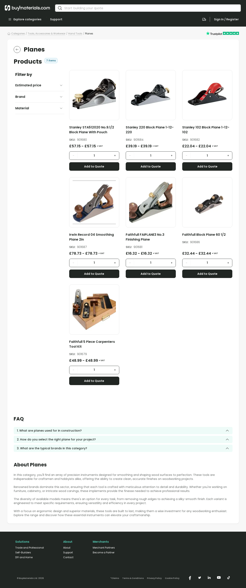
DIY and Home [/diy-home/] (24, 557)
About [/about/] (66, 547)
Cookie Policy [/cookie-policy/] (172, 578)
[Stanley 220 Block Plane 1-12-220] (151, 130)
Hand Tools (75, 33)
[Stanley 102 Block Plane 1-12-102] (207, 130)
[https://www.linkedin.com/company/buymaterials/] (209, 577)
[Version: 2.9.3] (30, 577)
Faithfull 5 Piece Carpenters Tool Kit (92, 344)
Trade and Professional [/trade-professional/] (29, 547)
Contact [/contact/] (68, 557)
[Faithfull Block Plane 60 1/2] (207, 235)
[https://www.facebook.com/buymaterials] (189, 577)
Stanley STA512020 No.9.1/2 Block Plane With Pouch (91, 129)
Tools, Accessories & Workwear (46, 33)
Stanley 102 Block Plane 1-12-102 (205, 129)
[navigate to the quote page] (204, 19)
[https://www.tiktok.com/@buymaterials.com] (228, 577)
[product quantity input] (94, 155)
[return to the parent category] (17, 49)
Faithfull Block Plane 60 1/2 (204, 234)
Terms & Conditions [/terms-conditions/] (133, 578)
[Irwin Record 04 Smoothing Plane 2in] (94, 237)
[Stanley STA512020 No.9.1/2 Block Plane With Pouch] (94, 130)
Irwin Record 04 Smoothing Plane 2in (91, 237)
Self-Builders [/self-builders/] (23, 552)
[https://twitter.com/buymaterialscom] (199, 577)
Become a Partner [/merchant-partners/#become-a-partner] (103, 552)
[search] (60, 8)
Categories (18, 33)
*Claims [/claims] (114, 578)
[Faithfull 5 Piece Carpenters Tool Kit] (94, 344)
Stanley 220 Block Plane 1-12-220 (150, 129)
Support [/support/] (68, 552)
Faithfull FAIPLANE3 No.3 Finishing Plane (145, 237)
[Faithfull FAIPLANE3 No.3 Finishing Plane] (151, 237)
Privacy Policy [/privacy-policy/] (154, 578)
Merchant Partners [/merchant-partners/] (104, 547)
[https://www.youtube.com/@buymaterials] (218, 577)
